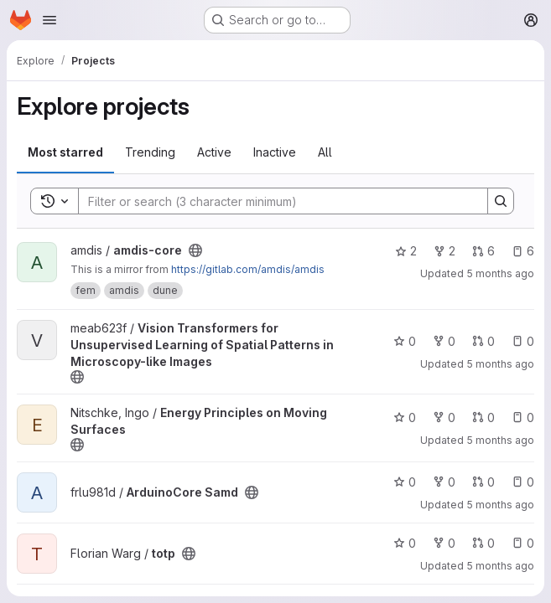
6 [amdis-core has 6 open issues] (523, 251)
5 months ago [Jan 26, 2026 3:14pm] (500, 565)
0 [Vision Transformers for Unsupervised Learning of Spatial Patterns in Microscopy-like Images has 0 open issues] (523, 341)
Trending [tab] (150, 152)
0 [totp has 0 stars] (404, 543)
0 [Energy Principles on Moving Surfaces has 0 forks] (444, 417)
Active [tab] (214, 152)
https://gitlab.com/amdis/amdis (248, 269)
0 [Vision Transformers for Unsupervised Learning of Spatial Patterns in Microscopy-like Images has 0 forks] (444, 341)
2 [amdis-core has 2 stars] (406, 251)
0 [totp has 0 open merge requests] (483, 543)
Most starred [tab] (65, 152)
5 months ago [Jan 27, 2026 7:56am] (500, 364)
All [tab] (325, 152)
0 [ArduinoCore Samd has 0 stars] (404, 482)
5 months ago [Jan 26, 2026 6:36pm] (500, 440)
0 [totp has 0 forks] (444, 543)
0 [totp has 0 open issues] (523, 543)
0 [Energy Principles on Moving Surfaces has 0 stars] (404, 417)
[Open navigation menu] (49, 20)
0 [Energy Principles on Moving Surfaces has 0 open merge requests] (483, 417)
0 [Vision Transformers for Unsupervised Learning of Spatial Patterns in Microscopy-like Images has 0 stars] (404, 341)
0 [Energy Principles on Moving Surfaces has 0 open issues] (523, 417)
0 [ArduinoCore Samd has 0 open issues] (523, 482)
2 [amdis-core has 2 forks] (444, 251)
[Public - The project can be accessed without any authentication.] (195, 250)
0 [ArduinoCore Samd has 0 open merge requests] (483, 482)
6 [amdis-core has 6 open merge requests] (483, 251)
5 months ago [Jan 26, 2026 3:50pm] (500, 504)
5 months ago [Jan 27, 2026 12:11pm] (500, 273)
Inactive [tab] (274, 152)
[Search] (274, 201)
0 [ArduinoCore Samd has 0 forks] (444, 482)
